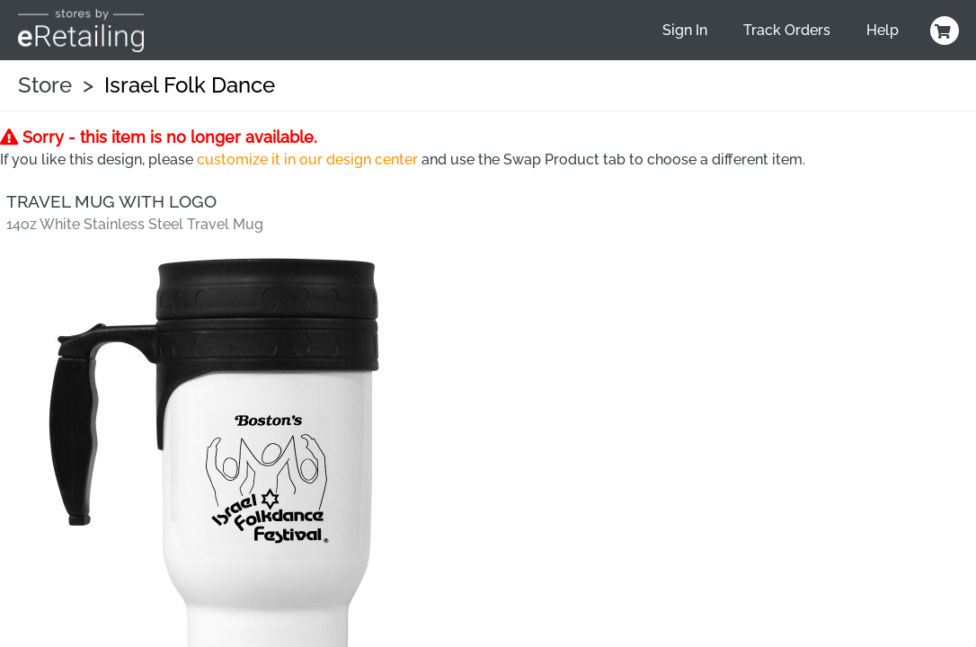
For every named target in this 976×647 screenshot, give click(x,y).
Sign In (684, 30)
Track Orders (786, 30)
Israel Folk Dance (189, 85)
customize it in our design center (307, 159)
